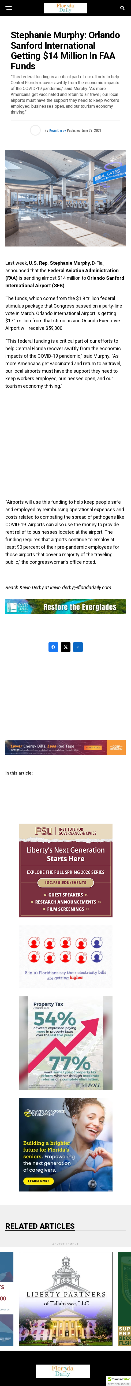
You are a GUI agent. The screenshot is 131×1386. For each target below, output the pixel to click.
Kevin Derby (57, 130)
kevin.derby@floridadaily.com (80, 587)
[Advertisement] (65, 444)
